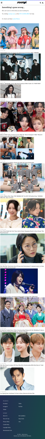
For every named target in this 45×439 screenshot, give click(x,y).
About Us (5, 415)
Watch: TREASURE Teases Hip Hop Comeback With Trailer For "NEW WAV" (20, 83)
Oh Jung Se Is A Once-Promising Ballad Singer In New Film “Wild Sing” (19, 296)
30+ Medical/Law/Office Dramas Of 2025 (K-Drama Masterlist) (17, 162)
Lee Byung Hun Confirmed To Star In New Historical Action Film (17, 393)
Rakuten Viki (25, 435)
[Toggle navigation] (1, 2)
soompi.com (11, 14)
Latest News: (16, 19)
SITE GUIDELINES (24, 14)
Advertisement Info (7, 430)
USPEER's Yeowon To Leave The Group (10, 101)
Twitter (4, 409)
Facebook (5, 403)
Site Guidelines (22, 415)
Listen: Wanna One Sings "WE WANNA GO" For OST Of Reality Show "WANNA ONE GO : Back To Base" (21, 196)
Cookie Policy (6, 424)
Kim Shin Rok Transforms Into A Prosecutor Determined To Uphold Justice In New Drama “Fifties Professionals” (22, 266)
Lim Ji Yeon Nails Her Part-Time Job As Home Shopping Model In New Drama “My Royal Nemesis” (22, 231)
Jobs (20, 421)
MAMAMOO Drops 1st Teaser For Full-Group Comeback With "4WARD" (19, 52)
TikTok (20, 403)
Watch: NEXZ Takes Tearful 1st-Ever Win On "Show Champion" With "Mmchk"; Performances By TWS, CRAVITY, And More (21, 135)
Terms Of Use (6, 418)
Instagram (5, 406)
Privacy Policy (6, 421)
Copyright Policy (7, 427)
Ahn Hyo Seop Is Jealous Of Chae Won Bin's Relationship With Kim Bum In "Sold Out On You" (21, 365)
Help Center (21, 418)
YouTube (20, 406)
